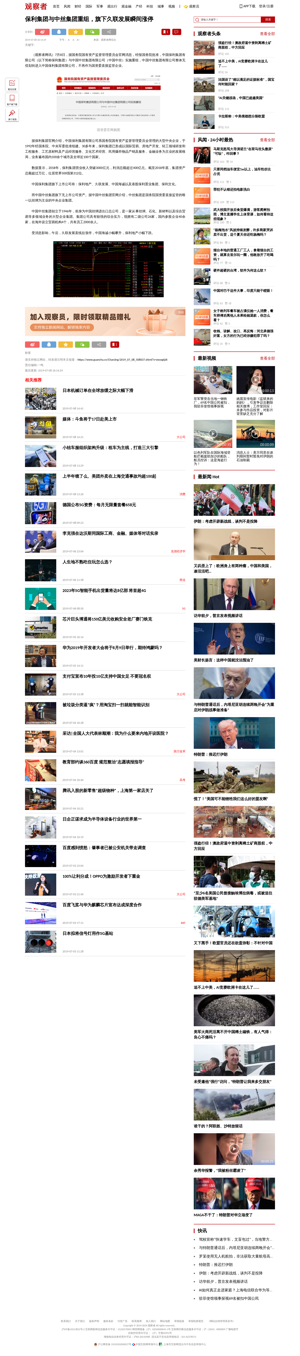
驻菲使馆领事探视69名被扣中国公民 (229, 1298)
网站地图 (165, 1321)
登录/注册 (266, 6)
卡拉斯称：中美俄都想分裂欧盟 (241, 116)
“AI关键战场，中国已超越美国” (241, 98)
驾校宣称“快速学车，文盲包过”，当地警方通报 (238, 1239)
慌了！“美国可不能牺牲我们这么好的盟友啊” (231, 799)
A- (69, 39)
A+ (78, 39)
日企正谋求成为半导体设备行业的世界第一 (102, 819)
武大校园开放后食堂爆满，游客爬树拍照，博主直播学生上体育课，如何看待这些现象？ (243, 214)
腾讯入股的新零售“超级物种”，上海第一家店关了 (108, 790)
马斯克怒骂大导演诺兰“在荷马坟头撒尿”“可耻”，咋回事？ (243, 151)
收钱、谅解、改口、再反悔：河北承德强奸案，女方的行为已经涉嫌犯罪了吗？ (243, 333)
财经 (78, 6)
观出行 (112, 6)
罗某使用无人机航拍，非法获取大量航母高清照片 (240, 1256)
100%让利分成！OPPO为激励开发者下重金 (101, 876)
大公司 (181, 437)
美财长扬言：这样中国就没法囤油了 (224, 660)
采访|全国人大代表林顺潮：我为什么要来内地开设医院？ (115, 733)
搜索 (268, 19)
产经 (139, 6)
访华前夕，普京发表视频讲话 (218, 615)
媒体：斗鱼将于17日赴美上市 (89, 419)
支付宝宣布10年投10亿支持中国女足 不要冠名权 (106, 676)
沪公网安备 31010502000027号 (112, 1344)
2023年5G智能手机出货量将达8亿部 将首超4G (104, 590)
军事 (99, 6)
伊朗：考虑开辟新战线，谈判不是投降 (226, 521)
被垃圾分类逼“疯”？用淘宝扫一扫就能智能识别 (105, 704)
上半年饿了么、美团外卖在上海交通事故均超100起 (109, 476)
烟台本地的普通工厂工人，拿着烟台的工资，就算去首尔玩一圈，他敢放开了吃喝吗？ (243, 254)
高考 (182, 780)
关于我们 (80, 1321)
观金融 (126, 6)
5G (183, 608)
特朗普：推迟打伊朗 (211, 754)
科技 (149, 6)
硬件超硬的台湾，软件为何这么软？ (240, 270)
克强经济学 (178, 551)
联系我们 (66, 1321)
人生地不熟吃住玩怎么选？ (87, 561)
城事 (161, 6)
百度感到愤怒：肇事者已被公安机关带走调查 (104, 847)
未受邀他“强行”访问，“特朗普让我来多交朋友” (232, 1081)
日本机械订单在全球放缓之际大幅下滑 (97, 390)
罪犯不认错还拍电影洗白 (231, 189)
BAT (183, 923)
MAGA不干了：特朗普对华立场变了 (223, 1215)
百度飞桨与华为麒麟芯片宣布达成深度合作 (102, 904)
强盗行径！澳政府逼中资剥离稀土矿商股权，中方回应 (244, 45)
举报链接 (179, 1321)
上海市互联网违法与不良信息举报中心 (182, 1344)
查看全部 (267, 33)
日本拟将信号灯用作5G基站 (87, 933)
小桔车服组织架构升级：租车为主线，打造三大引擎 (110, 447)
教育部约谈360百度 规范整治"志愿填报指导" (103, 761)
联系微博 (137, 1321)
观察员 (192, 6)
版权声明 (94, 1321)
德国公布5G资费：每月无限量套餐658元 (99, 504)
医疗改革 (179, 751)
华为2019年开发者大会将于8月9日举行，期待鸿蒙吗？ (112, 647)
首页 (56, 6)
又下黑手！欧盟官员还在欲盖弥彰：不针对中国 (233, 943)
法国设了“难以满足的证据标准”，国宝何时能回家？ (246, 82)
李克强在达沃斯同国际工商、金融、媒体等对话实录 (110, 533)
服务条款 (108, 1321)
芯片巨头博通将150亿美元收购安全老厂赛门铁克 (107, 619)
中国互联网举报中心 (145, 1344)
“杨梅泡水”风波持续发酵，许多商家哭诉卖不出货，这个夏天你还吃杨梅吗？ (243, 232)
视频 (171, 6)
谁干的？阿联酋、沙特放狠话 (218, 1126)
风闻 (67, 6)
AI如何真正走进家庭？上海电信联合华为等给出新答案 (243, 1290)
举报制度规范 (195, 1321)
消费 (182, 494)
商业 (182, 580)
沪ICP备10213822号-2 (73, 1329)
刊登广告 (123, 1321)
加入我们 (151, 1321)
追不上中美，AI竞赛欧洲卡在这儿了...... (243, 63)
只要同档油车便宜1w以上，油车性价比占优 (242, 171)
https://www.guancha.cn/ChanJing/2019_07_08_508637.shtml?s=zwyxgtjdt (123, 359)
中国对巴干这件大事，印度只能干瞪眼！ (243, 291)
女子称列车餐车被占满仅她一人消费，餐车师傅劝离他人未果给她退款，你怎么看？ (243, 315)
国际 (89, 6)
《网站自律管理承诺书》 (221, 1321)
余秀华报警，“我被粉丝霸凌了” (220, 1170)
